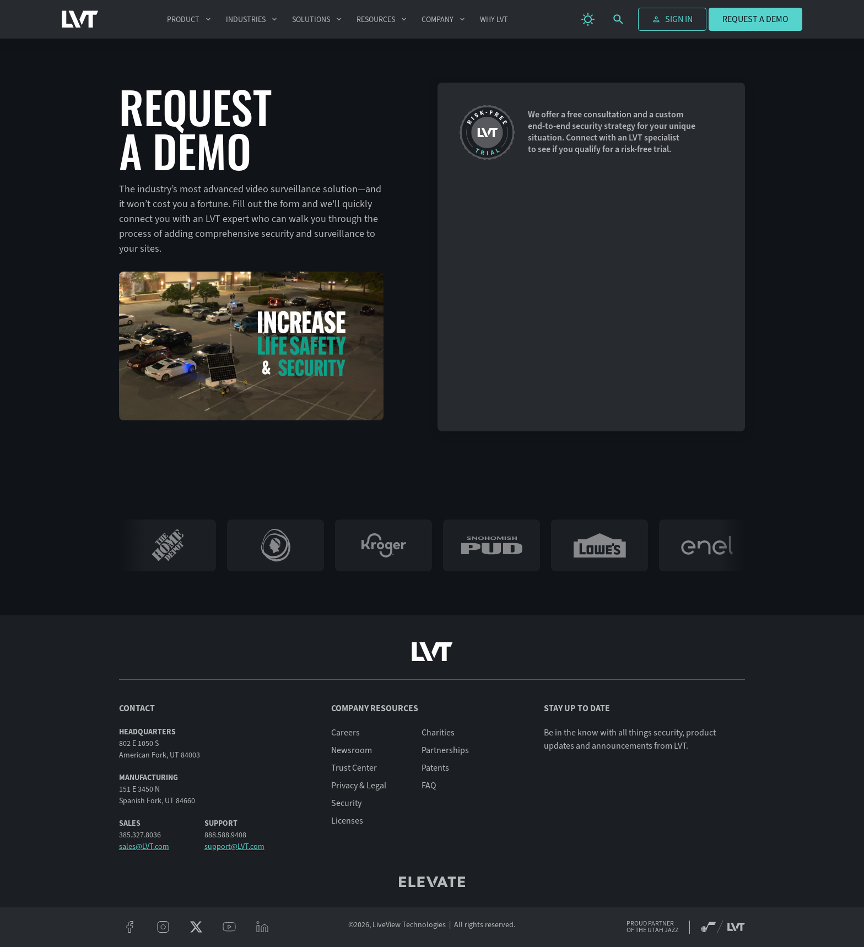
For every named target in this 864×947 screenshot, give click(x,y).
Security (346, 803)
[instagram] (163, 927)
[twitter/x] (196, 927)
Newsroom (351, 750)
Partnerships (445, 750)
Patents (435, 767)
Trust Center (354, 767)
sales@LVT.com (144, 846)
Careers (345, 732)
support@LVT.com (234, 846)
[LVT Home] (80, 19)
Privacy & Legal (358, 785)
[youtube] (229, 927)
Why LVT (494, 19)
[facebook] (130, 927)
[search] (618, 19)
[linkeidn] (262, 927)
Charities (438, 732)
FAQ (429, 785)
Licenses (347, 820)
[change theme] (588, 19)
